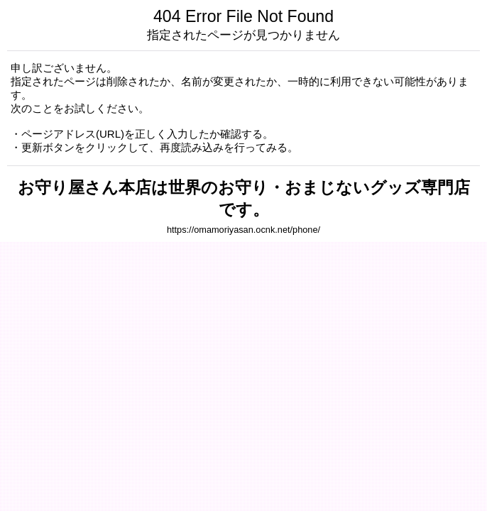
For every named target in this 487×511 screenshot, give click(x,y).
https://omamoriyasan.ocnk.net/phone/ (243, 229)
